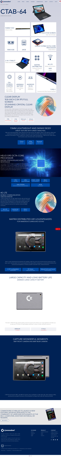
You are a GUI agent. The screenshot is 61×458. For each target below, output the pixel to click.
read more (5, 420)
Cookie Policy (9, 450)
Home (1, 4)
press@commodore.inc (54, 433)
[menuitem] (30, 455)
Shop (4, 4)
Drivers (42, 434)
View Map (52, 437)
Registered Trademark (6, 445)
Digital (32, 435)
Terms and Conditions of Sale (16, 450)
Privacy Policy (3, 450)
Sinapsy (32, 434)
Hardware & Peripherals (44, 431)
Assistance (42, 435)
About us (32, 431)
